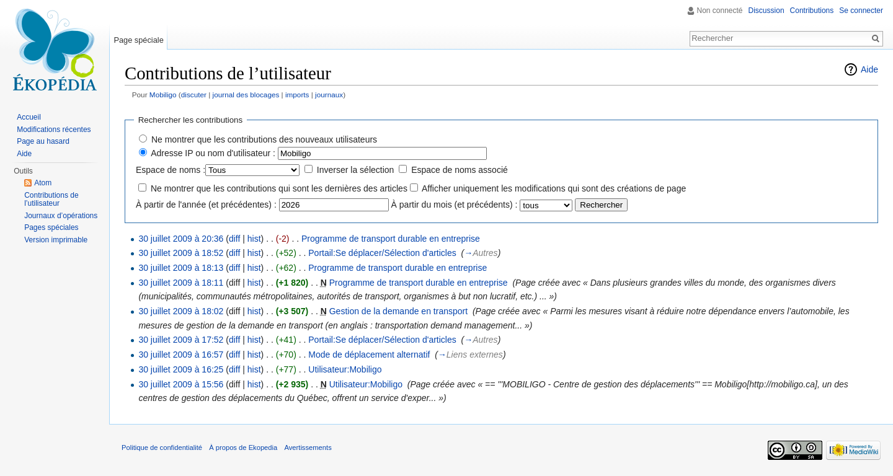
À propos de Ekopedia (243, 447)
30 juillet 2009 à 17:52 (180, 340)
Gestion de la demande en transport (398, 311)
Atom (42, 182)
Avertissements (307, 447)
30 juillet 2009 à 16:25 (180, 369)
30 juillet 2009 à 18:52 (180, 253)
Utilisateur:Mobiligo (344, 369)
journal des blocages (246, 94)
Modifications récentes (54, 129)
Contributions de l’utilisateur (51, 199)
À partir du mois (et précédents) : (454, 204)
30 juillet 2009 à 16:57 (180, 354)
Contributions (812, 10)
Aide (869, 69)
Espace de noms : (170, 170)
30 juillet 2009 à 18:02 (180, 311)
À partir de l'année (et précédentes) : (206, 204)
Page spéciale (138, 40)
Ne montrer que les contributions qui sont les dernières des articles (279, 188)
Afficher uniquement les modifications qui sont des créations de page (554, 188)
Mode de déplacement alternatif (369, 354)
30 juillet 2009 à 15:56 (180, 384)
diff (234, 239)
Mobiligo (163, 94)
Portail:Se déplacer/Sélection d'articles (382, 253)
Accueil (29, 117)
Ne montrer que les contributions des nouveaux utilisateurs (264, 139)
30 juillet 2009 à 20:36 (180, 239)
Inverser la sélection (355, 170)
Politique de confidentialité (162, 447)
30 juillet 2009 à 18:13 (180, 268)
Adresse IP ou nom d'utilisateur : (213, 153)
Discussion (766, 10)
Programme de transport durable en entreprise (390, 239)
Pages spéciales (51, 227)
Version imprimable (55, 240)
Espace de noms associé (459, 170)
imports (297, 94)
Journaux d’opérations (60, 215)
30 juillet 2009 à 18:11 (180, 283)
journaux (329, 94)
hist (254, 239)
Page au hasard (43, 141)
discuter (194, 94)
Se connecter (861, 10)
